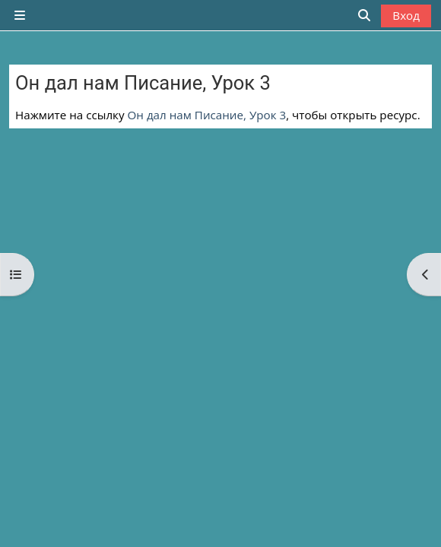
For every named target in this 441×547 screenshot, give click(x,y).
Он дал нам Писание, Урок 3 (207, 114)
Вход (406, 15)
